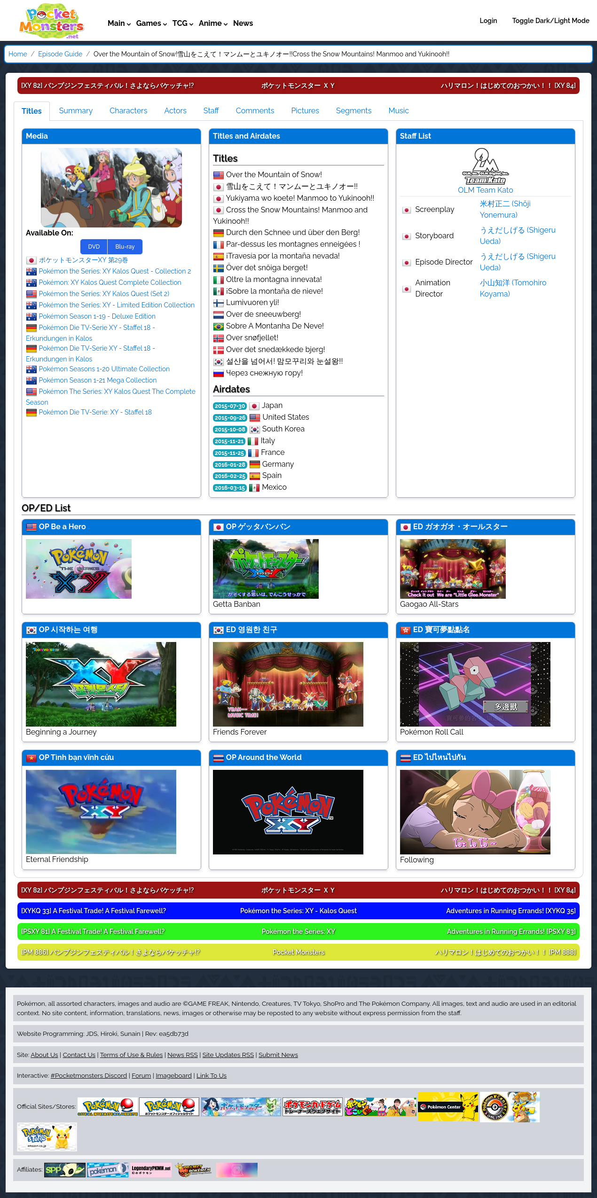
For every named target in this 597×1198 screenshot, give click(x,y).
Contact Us (79, 1054)
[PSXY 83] (511, 931)
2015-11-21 (229, 441)
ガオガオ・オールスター (466, 526)
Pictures (305, 110)
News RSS (182, 1054)
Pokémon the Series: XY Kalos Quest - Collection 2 (115, 270)
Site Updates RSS (228, 1054)
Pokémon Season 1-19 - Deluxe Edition (97, 316)
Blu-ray (124, 246)
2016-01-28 (230, 465)
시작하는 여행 (74, 629)
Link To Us (211, 1075)
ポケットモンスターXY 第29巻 (84, 259)
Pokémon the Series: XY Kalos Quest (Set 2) (104, 293)
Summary (76, 110)
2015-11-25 (229, 453)
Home (17, 54)
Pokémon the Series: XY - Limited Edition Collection (117, 304)
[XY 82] (107, 85)
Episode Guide (60, 54)
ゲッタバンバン (264, 526)
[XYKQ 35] (511, 911)
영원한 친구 (257, 629)
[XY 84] (508, 85)
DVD (94, 246)
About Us (44, 1054)
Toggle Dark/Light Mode (550, 20)
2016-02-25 (230, 476)
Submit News (278, 1054)
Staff (211, 110)
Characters (128, 110)
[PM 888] (505, 952)
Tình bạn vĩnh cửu (82, 757)
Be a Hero (68, 526)
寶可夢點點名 (447, 629)
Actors (175, 110)
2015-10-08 (230, 429)
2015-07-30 (230, 406)
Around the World (270, 757)
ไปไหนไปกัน (445, 757)
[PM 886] (110, 952)
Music (398, 110)
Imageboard (174, 1075)
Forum (141, 1075)
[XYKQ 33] (93, 911)
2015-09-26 (230, 418)
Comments (255, 110)
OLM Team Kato (485, 190)
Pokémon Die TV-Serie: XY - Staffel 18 (95, 411)
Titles (32, 111)
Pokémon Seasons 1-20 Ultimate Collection (104, 368)
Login (488, 20)
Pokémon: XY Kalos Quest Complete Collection (110, 282)
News (243, 23)
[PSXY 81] (93, 931)
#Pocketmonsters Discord (89, 1075)
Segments (353, 110)
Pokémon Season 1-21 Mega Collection (98, 380)
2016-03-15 (230, 488)
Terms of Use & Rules (131, 1054)
